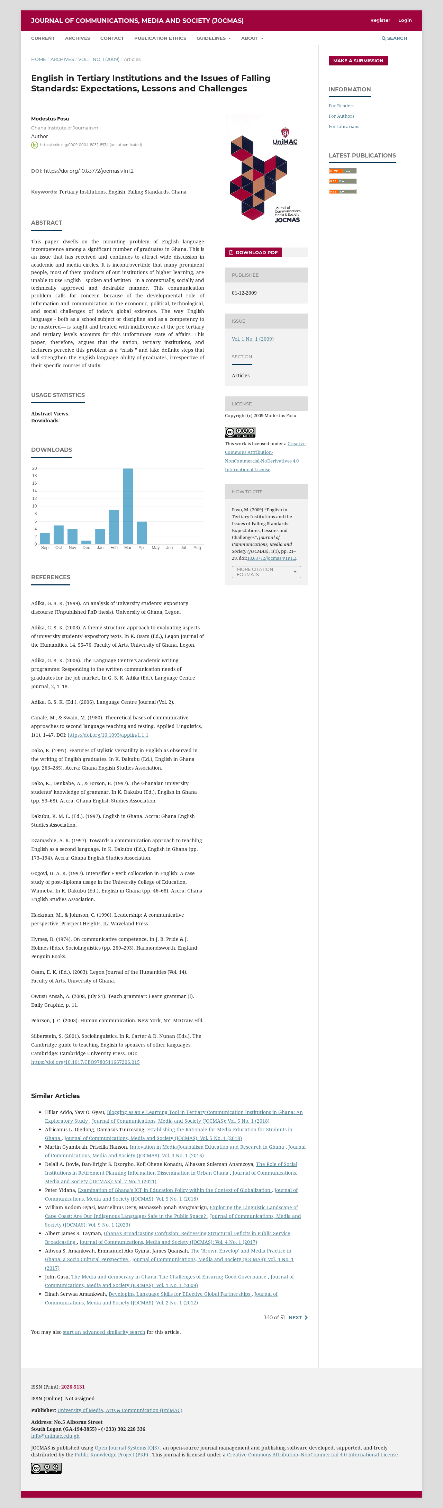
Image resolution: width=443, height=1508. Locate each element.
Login (405, 20)
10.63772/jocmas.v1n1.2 (271, 558)
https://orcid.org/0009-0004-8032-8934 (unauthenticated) (91, 145)
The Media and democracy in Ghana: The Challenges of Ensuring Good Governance (169, 1276)
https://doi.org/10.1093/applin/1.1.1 (108, 734)
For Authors (341, 116)
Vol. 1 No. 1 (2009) (98, 59)
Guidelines (212, 38)
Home (38, 59)
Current (43, 38)
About (250, 38)
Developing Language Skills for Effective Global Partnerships (180, 1294)
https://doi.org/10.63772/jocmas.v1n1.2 (89, 171)
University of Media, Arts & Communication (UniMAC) (119, 1410)
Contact (112, 38)
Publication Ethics (160, 38)
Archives (77, 38)
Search (394, 38)
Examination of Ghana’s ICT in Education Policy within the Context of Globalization (175, 1190)
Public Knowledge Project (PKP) (112, 1454)
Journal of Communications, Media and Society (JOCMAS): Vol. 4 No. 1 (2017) (168, 1242)
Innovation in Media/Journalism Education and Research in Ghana (208, 1146)
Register (380, 20)
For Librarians (344, 126)
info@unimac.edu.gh (55, 1436)
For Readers (341, 105)
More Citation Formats (255, 571)
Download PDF (256, 252)
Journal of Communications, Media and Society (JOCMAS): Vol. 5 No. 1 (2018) (181, 1120)
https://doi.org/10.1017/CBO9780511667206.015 (85, 1062)
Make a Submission (358, 60)
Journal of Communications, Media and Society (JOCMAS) (137, 21)
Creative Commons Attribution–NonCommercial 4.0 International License (313, 1454)
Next (295, 1317)
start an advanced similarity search (104, 1332)
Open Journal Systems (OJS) (127, 1447)
